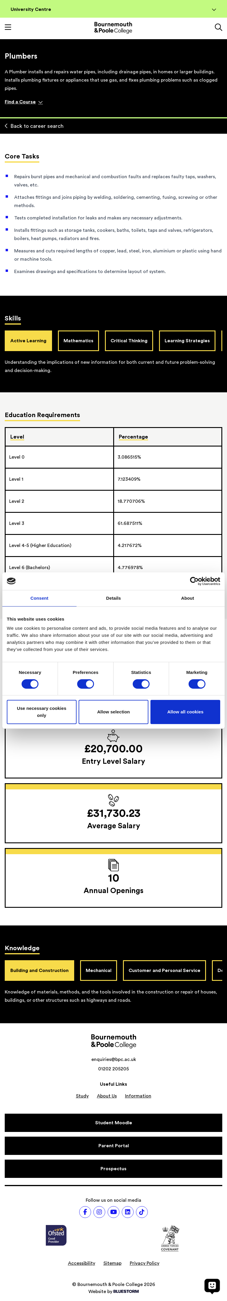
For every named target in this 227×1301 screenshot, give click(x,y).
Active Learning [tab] (28, 340)
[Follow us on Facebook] (85, 1212)
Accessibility (81, 1263)
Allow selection (113, 711)
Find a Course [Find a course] (24, 102)
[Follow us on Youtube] (113, 1212)
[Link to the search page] (218, 28)
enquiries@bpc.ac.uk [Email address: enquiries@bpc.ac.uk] (113, 1059)
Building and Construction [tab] (39, 970)
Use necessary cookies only (41, 712)
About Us (107, 1096)
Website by (113, 1291)
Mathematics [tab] (78, 340)
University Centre (113, 9)
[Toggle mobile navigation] (8, 28)
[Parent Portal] (113, 1146)
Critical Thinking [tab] (129, 340)
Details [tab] (113, 598)
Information (138, 1096)
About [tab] (187, 598)
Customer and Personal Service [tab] (164, 970)
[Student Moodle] (113, 1123)
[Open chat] (212, 1286)
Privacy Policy (144, 1263)
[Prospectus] (113, 1169)
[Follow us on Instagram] (99, 1212)
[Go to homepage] (113, 28)
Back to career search (34, 126)
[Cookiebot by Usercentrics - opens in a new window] (194, 581)
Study (82, 1096)
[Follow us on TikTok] (142, 1212)
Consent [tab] (39, 598)
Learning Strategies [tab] (187, 340)
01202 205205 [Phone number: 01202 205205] (113, 1069)
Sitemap (112, 1263)
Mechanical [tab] (98, 970)
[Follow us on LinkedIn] (128, 1212)
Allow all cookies (185, 711)
